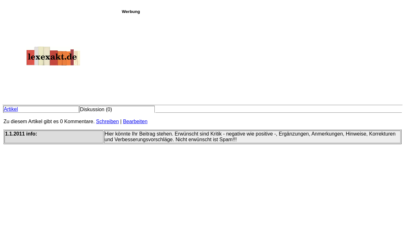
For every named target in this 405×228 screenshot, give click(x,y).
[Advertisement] (262, 58)
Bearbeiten (135, 121)
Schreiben (107, 121)
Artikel (11, 109)
